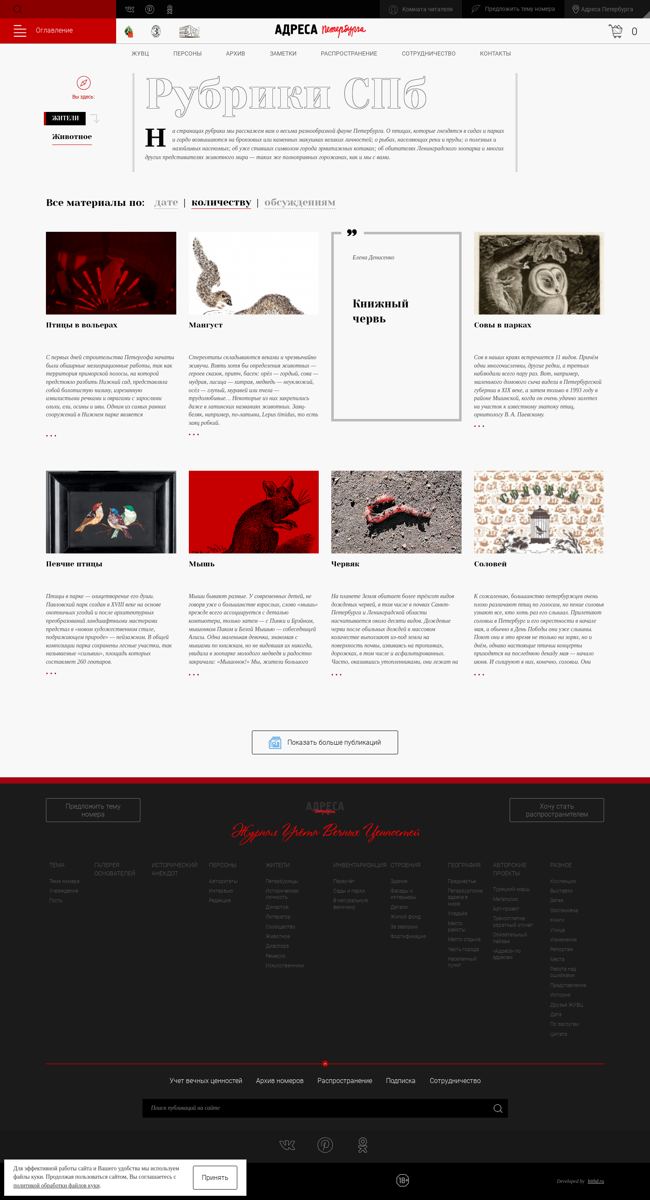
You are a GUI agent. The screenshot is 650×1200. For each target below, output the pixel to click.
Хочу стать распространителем (557, 810)
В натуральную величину (350, 904)
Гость (55, 900)
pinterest (149, 9)
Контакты (495, 53)
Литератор (278, 917)
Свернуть (325, 1063)
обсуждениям (299, 202)
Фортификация (408, 936)
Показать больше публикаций (325, 743)
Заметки (283, 53)
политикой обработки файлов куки (56, 1185)
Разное (561, 865)
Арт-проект (506, 909)
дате (166, 202)
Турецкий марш (511, 889)
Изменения (563, 940)
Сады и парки (349, 891)
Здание (399, 881)
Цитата (558, 1034)
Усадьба (457, 913)
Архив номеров (280, 1081)
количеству (221, 202)
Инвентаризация (360, 865)
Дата (555, 1014)
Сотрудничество (429, 53)
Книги (557, 920)
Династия (277, 907)
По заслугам (564, 1024)
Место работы (456, 927)
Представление (568, 985)
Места (557, 959)
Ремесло (276, 956)
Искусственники (285, 966)
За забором (404, 927)
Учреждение (63, 891)
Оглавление (43, 31)
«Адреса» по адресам (507, 954)
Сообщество (280, 927)
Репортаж (561, 949)
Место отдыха (464, 939)
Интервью (221, 891)
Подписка (401, 1081)
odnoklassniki (169, 9)
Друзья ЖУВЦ (566, 1005)
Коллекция (563, 881)
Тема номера (64, 881)
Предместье (462, 881)
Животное (278, 936)
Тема (57, 865)
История (560, 995)
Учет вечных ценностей (206, 1081)
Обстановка (564, 910)
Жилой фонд (406, 917)
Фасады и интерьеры (403, 894)
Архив (235, 53)
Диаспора (277, 946)
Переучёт (344, 881)
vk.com (129, 9)
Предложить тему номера (93, 810)
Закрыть (497, 1108)
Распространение (349, 53)
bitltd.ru (596, 1181)
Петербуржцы (282, 881)
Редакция (220, 900)
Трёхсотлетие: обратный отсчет (513, 922)
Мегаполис (505, 899)
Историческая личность (282, 894)
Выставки (561, 891)
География (464, 865)
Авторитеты (223, 881)
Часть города (463, 949)
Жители (65, 118)
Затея (557, 900)
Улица (557, 930)
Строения (406, 865)
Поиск (17, 9)
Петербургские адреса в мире (465, 897)
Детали (399, 907)
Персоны (187, 53)
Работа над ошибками (563, 972)
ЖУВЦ (140, 53)
